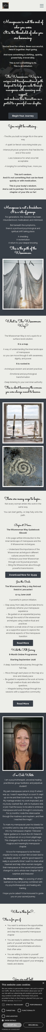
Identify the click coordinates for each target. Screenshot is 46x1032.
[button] (23, 1020)
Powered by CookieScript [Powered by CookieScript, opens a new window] (11, 1029)
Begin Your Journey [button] (23, 116)
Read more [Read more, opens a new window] (18, 1001)
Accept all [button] (12, 1025)
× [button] (43, 983)
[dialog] (23, 1006)
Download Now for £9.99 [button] (23, 575)
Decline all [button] (33, 1025)
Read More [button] (23, 643)
